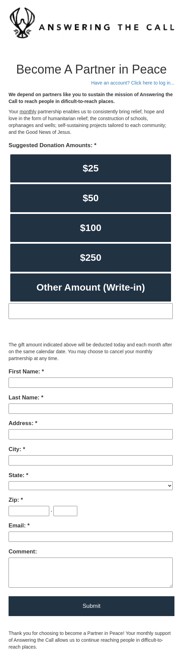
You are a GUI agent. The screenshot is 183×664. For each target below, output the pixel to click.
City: (16, 449)
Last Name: (25, 397)
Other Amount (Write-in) (90, 287)
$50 (91, 198)
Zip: (15, 500)
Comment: (23, 551)
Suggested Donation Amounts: (51, 145)
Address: (22, 423)
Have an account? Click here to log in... (132, 83)
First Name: (25, 371)
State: (17, 475)
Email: (18, 525)
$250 (90, 257)
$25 (91, 168)
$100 (90, 227)
